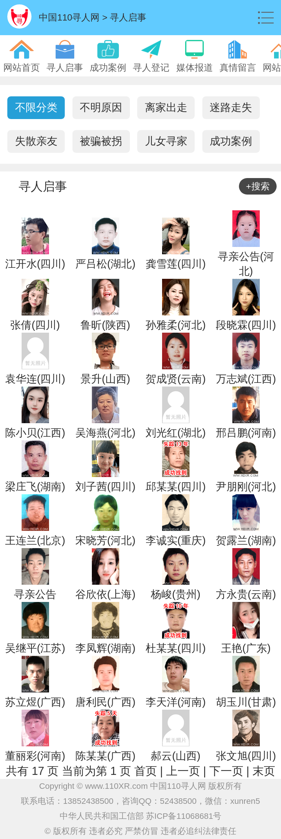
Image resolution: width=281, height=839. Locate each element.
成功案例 (231, 141)
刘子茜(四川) (105, 486)
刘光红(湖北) (176, 432)
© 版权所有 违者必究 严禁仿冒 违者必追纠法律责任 (141, 831)
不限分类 (36, 107)
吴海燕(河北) (105, 432)
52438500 (178, 801)
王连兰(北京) (35, 540)
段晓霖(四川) (246, 325)
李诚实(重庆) (176, 540)
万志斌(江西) (246, 379)
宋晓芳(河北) (105, 540)
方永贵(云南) (246, 594)
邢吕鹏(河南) (246, 432)
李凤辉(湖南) (105, 648)
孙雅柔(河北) (176, 325)
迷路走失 (231, 107)
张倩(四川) (35, 325)
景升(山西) (105, 379)
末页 (263, 771)
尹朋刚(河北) (246, 486)
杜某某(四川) (176, 648)
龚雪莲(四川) (176, 264)
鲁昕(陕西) (105, 325)
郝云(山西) (176, 756)
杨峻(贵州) (176, 594)
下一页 (226, 771)
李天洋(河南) (176, 702)
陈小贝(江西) (35, 432)
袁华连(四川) (35, 379)
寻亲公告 (35, 594)
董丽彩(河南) (35, 756)
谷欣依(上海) (105, 594)
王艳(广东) (246, 648)
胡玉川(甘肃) (246, 702)
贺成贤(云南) (176, 379)
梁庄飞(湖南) (35, 486)
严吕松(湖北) (105, 264)
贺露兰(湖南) (246, 540)
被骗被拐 (101, 141)
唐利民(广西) (105, 702)
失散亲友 (36, 141)
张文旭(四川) (246, 756)
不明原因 (101, 107)
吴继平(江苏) (35, 648)
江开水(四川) (35, 264)
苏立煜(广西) (35, 702)
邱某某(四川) (176, 486)
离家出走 (166, 107)
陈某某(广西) (105, 756)
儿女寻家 (166, 141)
